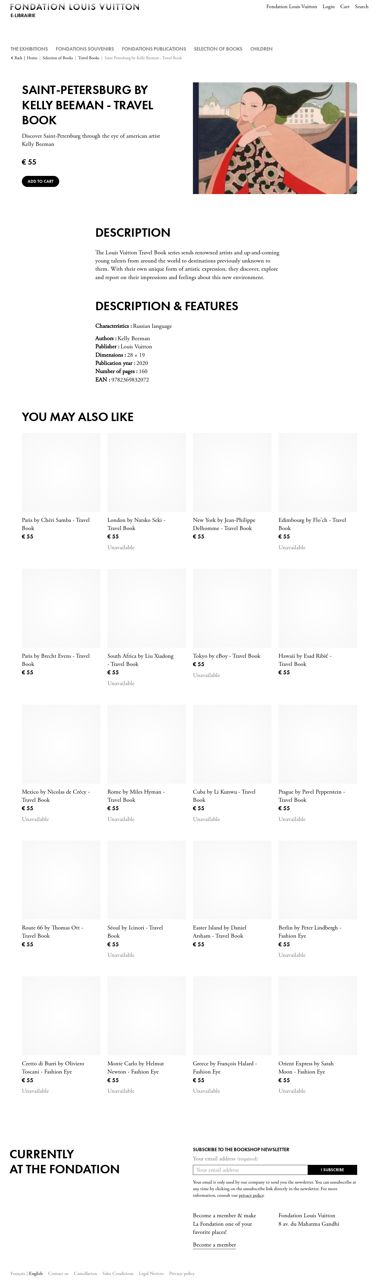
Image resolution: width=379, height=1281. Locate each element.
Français (19, 1273)
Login (329, 6)
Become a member (214, 1245)
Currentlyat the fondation (64, 1161)
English (36, 1273)
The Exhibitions (29, 49)
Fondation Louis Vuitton (291, 6)
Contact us (58, 1273)
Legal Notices (151, 1273)
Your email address (225, 1159)
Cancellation (85, 1273)
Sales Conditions (117, 1273)
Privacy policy (182, 1273)
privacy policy (251, 1195)
